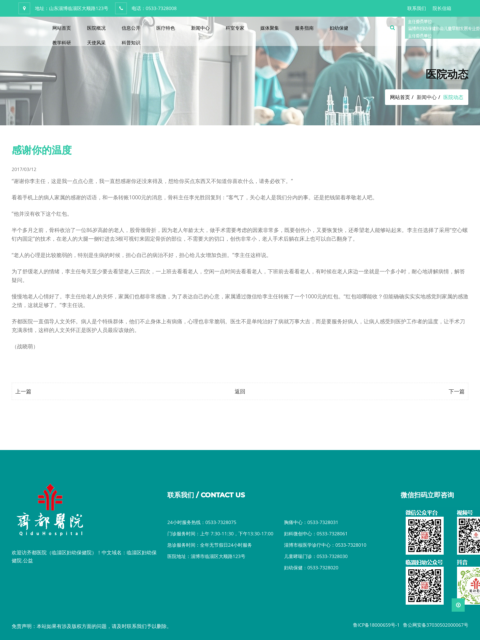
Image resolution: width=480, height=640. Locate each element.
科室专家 (235, 28)
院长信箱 (442, 8)
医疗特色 (165, 28)
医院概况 (96, 28)
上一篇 (23, 391)
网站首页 (61, 28)
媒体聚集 (269, 28)
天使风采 (96, 42)
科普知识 (131, 42)
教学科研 (61, 42)
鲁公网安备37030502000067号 (435, 625)
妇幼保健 (339, 28)
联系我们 (416, 8)
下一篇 (457, 391)
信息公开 (131, 28)
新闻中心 (200, 28)
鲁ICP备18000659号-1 (376, 625)
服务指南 (304, 28)
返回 (240, 391)
